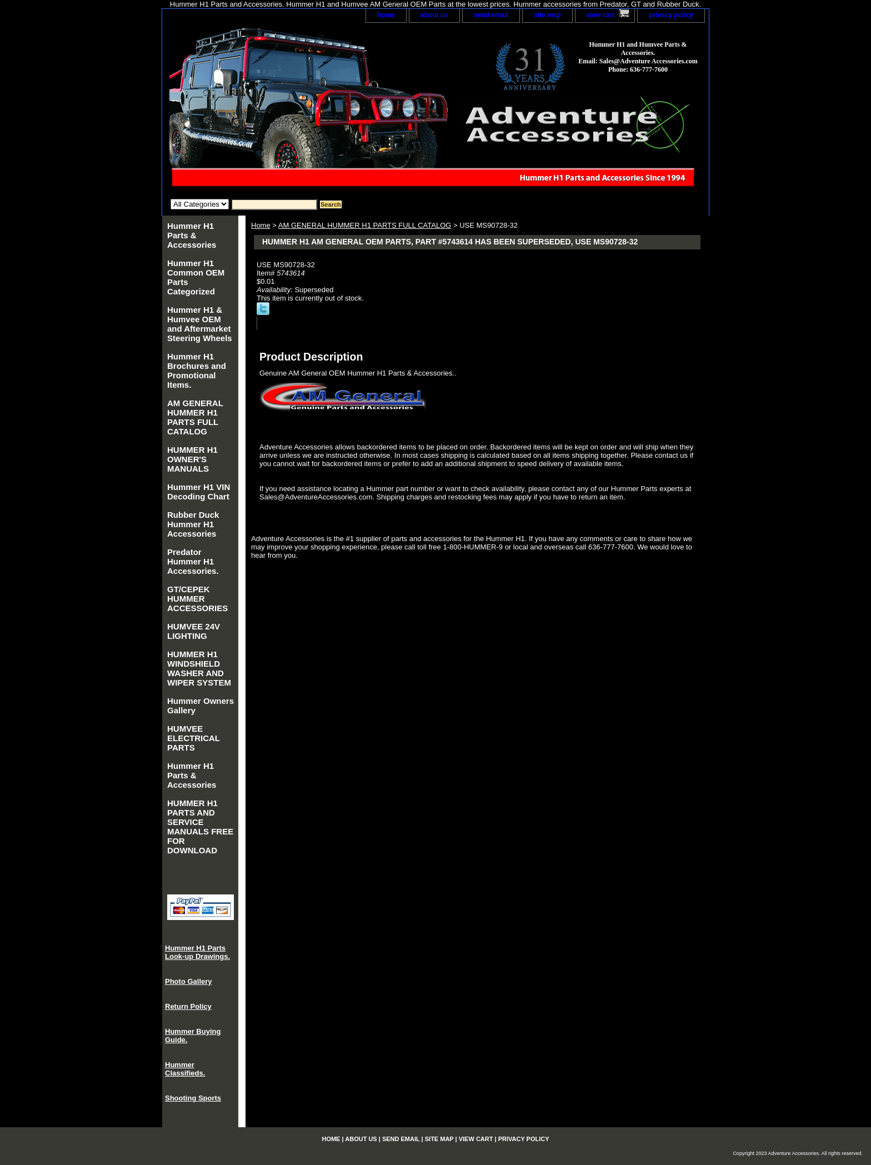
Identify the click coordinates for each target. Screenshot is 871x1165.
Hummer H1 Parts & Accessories (191, 235)
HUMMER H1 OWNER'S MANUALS (192, 459)
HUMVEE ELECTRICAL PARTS (193, 738)
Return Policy (188, 1006)
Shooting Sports (193, 1098)
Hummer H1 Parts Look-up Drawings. (197, 952)
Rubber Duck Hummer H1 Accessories (193, 524)
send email (491, 15)
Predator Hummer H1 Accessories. (193, 561)
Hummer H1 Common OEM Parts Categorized (195, 277)
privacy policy (671, 15)
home (386, 15)
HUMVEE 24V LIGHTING (193, 631)
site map (547, 15)
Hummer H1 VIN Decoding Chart (198, 491)
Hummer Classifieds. (185, 1069)
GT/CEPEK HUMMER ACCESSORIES (197, 598)
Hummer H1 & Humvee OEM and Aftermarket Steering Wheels (199, 324)
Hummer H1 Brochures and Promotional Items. (196, 370)
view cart (601, 15)
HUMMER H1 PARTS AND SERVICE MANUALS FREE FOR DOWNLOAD (200, 826)
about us (434, 15)
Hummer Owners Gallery (200, 705)
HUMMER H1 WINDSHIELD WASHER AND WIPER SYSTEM (199, 668)
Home (261, 225)
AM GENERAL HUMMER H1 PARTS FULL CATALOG (365, 225)
